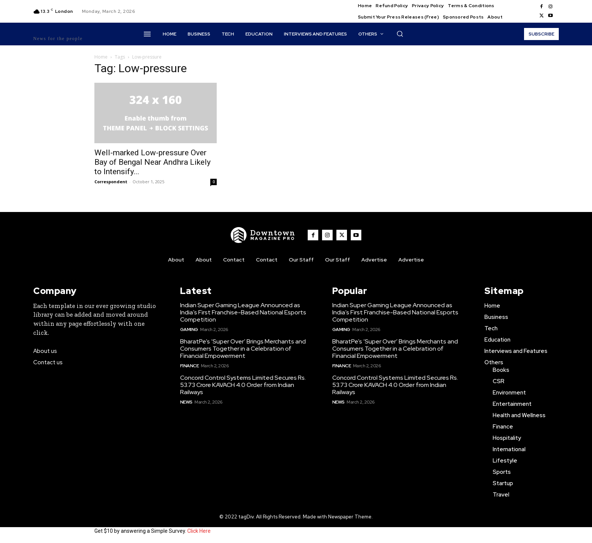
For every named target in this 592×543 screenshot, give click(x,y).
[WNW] (263, 235)
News (186, 402)
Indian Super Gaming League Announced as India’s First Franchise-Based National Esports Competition (243, 312)
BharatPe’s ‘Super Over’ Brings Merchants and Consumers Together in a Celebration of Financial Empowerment (243, 348)
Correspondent (110, 181)
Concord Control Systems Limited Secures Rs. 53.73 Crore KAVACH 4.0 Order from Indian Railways (243, 385)
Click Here (199, 531)
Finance (189, 366)
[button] (399, 33)
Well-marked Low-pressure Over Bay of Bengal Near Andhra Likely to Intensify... (152, 162)
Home (101, 57)
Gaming (189, 329)
